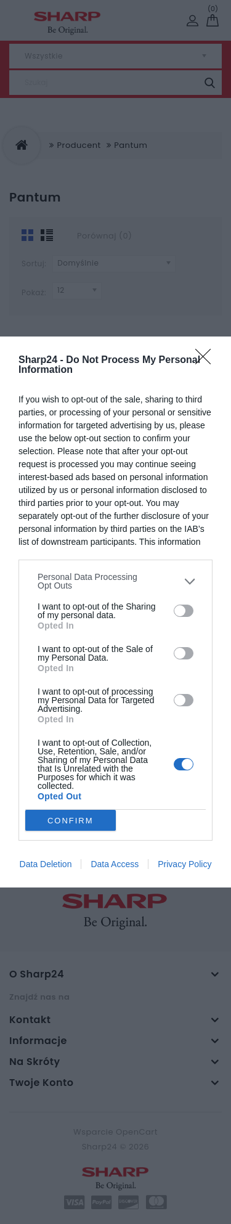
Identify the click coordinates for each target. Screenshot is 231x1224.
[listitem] (115, 581)
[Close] (207, 360)
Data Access (115, 864)
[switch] (183, 611)
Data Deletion (46, 864)
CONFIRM (70, 820)
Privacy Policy (184, 864)
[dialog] (115, 612)
